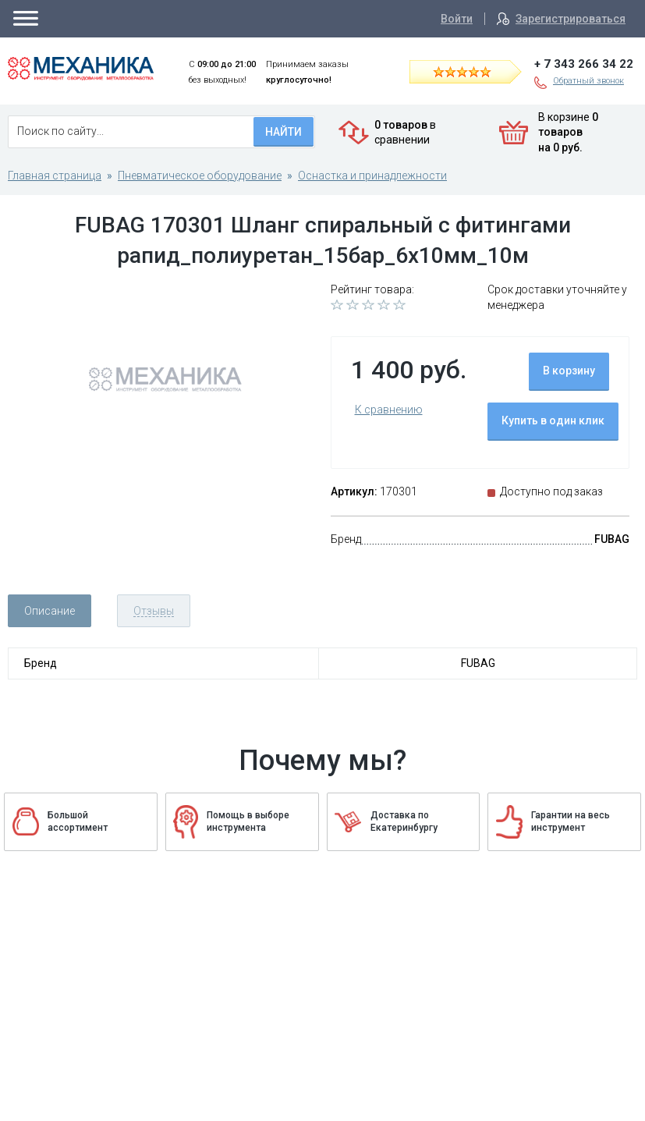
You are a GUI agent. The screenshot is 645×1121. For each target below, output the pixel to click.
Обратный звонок (588, 81)
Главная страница (54, 175)
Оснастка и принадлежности (372, 175)
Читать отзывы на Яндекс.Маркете (476, 71)
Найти (283, 132)
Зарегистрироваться (571, 18)
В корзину (569, 370)
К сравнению (389, 409)
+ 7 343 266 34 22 (583, 64)
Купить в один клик (552, 420)
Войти (457, 18)
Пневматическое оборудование (200, 175)
